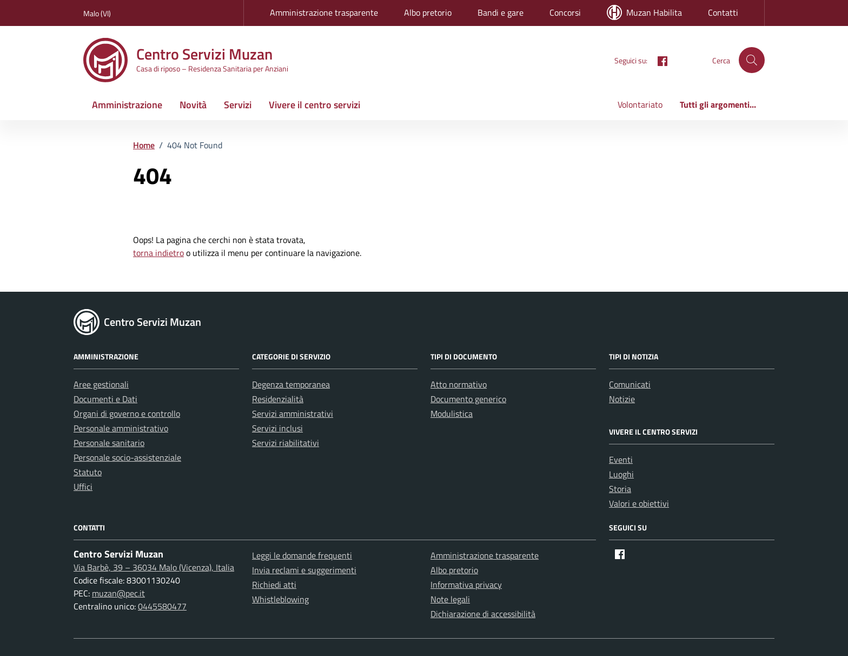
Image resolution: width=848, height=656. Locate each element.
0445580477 (162, 606)
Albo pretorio (428, 12)
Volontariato (640, 104)
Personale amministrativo (121, 428)
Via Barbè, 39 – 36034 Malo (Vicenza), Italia (154, 567)
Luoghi (621, 474)
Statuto (88, 471)
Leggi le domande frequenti (302, 555)
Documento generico (468, 398)
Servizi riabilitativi (285, 442)
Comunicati (630, 384)
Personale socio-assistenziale (127, 457)
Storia (620, 488)
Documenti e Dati (105, 398)
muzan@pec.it (118, 593)
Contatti (723, 12)
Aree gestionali (101, 384)
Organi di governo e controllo (127, 413)
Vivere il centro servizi (314, 104)
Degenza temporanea (291, 384)
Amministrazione (127, 104)
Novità (193, 104)
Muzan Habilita (644, 12)
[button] (752, 60)
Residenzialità (277, 398)
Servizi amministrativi (292, 413)
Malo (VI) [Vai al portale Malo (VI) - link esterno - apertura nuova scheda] (97, 13)
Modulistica (451, 413)
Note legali (450, 599)
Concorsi (565, 12)
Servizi (237, 104)
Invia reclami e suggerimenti (304, 569)
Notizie (622, 398)
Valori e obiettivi (639, 503)
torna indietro (158, 252)
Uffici (83, 486)
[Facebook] (658, 60)
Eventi (621, 459)
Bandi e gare (501, 12)
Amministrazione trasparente (324, 12)
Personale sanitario (109, 442)
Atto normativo (458, 384)
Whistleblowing (280, 599)
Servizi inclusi (277, 428)
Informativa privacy (466, 584)
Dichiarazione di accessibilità (482, 613)
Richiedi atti (274, 584)
